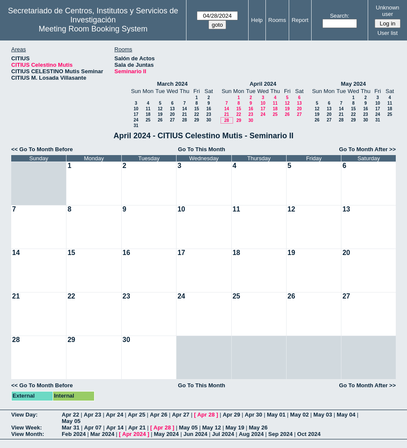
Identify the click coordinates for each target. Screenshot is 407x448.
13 (172, 108)
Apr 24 (114, 414)
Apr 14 (114, 427)
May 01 (276, 414)
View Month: (27, 434)
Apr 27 (180, 414)
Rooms (277, 20)
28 (184, 120)
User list (387, 33)
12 (160, 108)
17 (135, 114)
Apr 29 (231, 414)
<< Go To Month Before (42, 149)
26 (160, 120)
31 (135, 125)
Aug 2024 (251, 434)
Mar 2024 (102, 434)
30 (208, 120)
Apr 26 (158, 414)
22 (196, 114)
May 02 (299, 414)
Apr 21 (136, 427)
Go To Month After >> (367, 149)
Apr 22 (70, 414)
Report (300, 20)
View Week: (26, 427)
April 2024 (262, 84)
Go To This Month (201, 149)
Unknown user (387, 10)
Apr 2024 (134, 434)
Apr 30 (253, 414)
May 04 (346, 414)
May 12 (211, 427)
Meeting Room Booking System (93, 29)
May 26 (258, 427)
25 (147, 120)
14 (184, 108)
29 (196, 120)
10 (135, 108)
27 (172, 120)
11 (147, 108)
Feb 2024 (74, 434)
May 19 (235, 427)
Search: (339, 15)
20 (172, 114)
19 (160, 114)
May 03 (322, 414)
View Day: (24, 414)
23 (208, 114)
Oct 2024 (309, 434)
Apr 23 (92, 414)
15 (196, 108)
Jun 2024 (195, 434)
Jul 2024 (223, 434)
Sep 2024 (280, 434)
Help (257, 20)
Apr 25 (136, 414)
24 (135, 120)
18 (147, 114)
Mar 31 (70, 427)
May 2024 (353, 84)
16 (208, 108)
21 (184, 114)
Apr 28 (206, 414)
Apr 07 (92, 427)
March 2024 (172, 84)
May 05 (71, 421)
